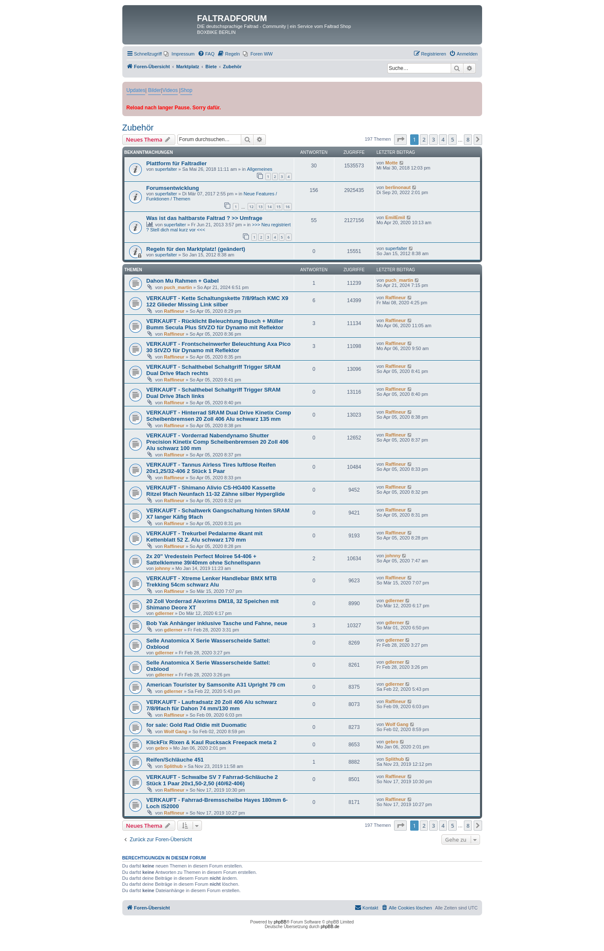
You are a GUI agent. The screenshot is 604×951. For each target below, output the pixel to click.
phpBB (280, 922)
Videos (169, 90)
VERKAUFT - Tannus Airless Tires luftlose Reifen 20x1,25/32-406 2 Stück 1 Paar (211, 468)
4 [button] (442, 139)
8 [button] (467, 139)
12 (251, 206)
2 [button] (423, 139)
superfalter (166, 169)
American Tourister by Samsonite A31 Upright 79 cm (215, 684)
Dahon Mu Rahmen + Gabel (182, 281)
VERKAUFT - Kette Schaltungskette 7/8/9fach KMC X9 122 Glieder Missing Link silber (217, 301)
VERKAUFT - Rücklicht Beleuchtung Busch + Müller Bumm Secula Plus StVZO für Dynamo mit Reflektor (215, 324)
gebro (161, 748)
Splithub (173, 766)
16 (287, 206)
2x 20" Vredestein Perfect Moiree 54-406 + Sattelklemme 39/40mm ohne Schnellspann (203, 559)
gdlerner (164, 613)
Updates (136, 90)
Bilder (154, 90)
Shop (186, 90)
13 (260, 206)
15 (278, 206)
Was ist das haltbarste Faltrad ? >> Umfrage (204, 218)
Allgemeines (259, 169)
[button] (400, 139)
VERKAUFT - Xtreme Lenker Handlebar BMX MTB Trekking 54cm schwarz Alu (211, 581)
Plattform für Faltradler (176, 163)
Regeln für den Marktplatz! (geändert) (195, 249)
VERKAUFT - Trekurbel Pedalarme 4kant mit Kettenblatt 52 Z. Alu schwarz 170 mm (204, 536)
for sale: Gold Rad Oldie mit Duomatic (196, 725)
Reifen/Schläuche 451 (175, 759)
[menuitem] (179, 54)
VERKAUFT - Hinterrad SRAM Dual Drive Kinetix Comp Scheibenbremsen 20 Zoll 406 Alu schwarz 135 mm (218, 415)
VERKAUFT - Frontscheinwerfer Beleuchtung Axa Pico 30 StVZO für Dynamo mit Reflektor (218, 347)
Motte (391, 162)
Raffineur (174, 311)
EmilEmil (395, 217)
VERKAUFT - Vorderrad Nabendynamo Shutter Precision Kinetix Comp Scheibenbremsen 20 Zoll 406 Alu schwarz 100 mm (217, 441)
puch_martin (178, 287)
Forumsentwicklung (172, 188)
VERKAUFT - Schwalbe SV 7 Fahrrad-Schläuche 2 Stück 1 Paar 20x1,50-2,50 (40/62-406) (212, 780)
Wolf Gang (175, 731)
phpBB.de (330, 926)
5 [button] (452, 139)
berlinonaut (398, 187)
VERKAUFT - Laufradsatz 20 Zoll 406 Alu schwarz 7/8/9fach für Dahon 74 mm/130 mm (211, 705)
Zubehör (138, 127)
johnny (162, 568)
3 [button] (433, 139)
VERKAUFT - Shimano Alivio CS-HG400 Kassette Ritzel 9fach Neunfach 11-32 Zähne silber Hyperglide (215, 490)
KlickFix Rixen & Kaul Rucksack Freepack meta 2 (211, 742)
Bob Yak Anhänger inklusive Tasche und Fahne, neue (216, 623)
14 (269, 206)
